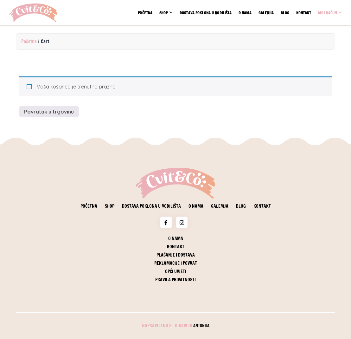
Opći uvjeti (175, 271)
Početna (145, 13)
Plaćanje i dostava (175, 255)
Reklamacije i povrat (175, 263)
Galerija (266, 13)
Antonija (201, 326)
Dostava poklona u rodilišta (206, 13)
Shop (163, 13)
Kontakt (303, 13)
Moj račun (327, 13)
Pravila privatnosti (175, 280)
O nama (245, 13)
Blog (285, 13)
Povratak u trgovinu (49, 111)
